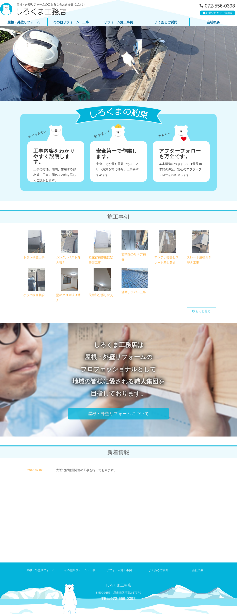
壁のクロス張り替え (68, 297)
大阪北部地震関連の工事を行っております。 (86, 478)
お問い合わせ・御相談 (217, 14)
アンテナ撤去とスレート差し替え (166, 260)
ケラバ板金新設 (34, 295)
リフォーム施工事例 (118, 22)
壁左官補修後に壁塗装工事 (101, 260)
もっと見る (202, 312)
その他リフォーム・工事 (71, 22)
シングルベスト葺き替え (68, 260)
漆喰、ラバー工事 (134, 292)
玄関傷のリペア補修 (134, 257)
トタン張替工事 (34, 258)
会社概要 (213, 22)
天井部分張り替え (101, 295)
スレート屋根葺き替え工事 (199, 260)
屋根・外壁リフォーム (23, 22)
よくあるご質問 (166, 22)
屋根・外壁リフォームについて (118, 414)
